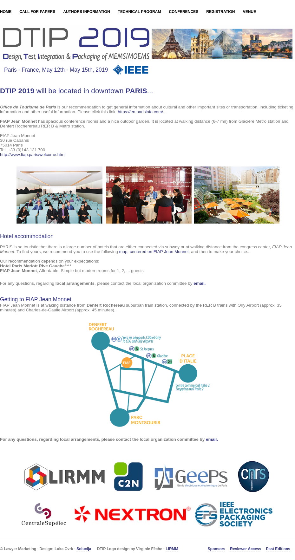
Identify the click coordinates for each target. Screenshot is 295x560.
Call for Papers (37, 12)
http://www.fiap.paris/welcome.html (32, 154)
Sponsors (217, 549)
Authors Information (86, 12)
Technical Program (139, 12)
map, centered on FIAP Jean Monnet (153, 251)
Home (5, 12)
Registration (220, 12)
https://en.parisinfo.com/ (140, 111)
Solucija (83, 549)
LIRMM (172, 549)
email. (199, 283)
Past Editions (278, 549)
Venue (249, 12)
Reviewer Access (245, 549)
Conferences (184, 12)
